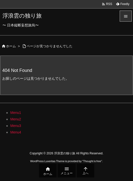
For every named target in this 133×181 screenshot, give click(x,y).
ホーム (11, 46)
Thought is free (92, 161)
